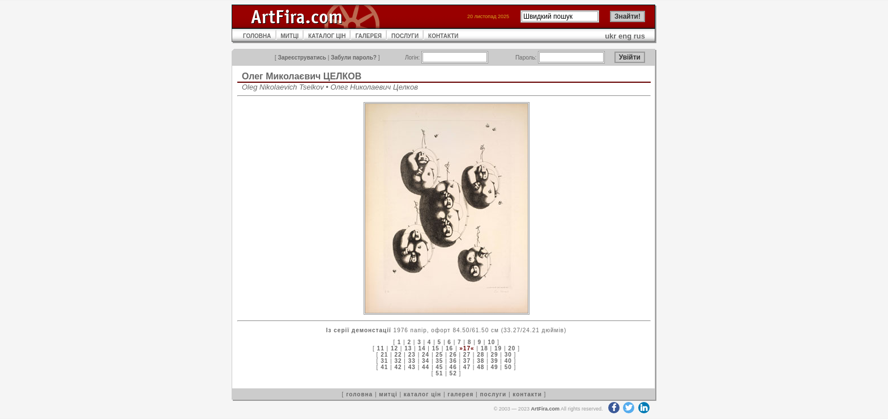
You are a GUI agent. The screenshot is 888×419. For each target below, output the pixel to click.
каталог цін (422, 394)
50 (508, 367)
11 (381, 348)
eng (624, 36)
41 (384, 367)
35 (439, 361)
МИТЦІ (290, 36)
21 (384, 355)
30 (508, 355)
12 (394, 348)
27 (467, 355)
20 (511, 348)
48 (480, 367)
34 (425, 361)
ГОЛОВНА (257, 36)
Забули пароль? (354, 57)
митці (388, 394)
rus (639, 36)
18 (484, 348)
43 (412, 367)
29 (494, 355)
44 (425, 367)
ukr (610, 36)
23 (412, 355)
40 (508, 361)
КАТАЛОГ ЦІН (326, 36)
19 (498, 348)
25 (439, 355)
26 (453, 355)
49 (494, 367)
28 (480, 355)
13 (408, 348)
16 (449, 348)
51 (439, 373)
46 (453, 367)
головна (359, 394)
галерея (460, 394)
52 (453, 373)
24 (425, 355)
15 (435, 348)
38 (480, 361)
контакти (527, 394)
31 (384, 361)
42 (398, 367)
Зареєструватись (302, 57)
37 (467, 361)
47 (467, 367)
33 (412, 361)
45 (439, 367)
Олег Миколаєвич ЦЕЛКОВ (301, 76)
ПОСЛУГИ (405, 36)
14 (421, 348)
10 (491, 342)
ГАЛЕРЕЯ (368, 36)
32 (398, 361)
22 (398, 355)
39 (494, 361)
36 (453, 361)
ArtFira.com (545, 409)
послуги (493, 394)
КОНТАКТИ (443, 36)
